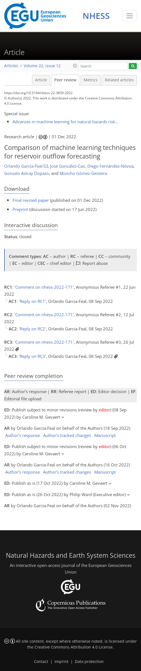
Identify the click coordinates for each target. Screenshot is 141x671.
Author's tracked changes (67, 435)
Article (41, 79)
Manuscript (105, 435)
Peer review (65, 79)
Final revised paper (31, 200)
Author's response (22, 435)
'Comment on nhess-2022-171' (44, 287)
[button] (75, 65)
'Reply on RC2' (32, 328)
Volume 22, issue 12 (42, 65)
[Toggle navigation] (129, 16)
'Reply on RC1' (32, 301)
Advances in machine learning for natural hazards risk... (65, 121)
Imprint (61, 661)
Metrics (91, 79)
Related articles (119, 79)
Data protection (89, 661)
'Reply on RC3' (32, 356)
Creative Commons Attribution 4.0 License (73, 647)
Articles (11, 65)
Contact (41, 661)
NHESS (96, 15)
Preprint (20, 209)
